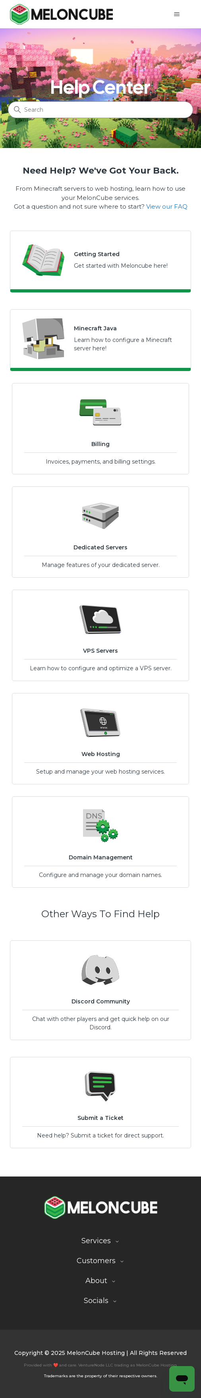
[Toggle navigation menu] (177, 14)
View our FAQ (166, 206)
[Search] (100, 110)
